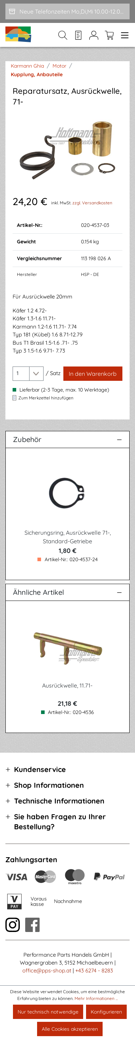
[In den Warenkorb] (92, 373)
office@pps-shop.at (46, 970)
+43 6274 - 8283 (94, 970)
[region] (67, 150)
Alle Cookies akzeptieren (70, 1029)
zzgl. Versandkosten (92, 202)
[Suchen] (63, 35)
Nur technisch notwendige (48, 1012)
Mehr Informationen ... (96, 998)
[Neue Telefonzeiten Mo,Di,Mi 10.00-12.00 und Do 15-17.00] (67, 11)
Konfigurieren (106, 1012)
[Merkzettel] (78, 35)
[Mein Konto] (94, 35)
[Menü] (123, 35)
